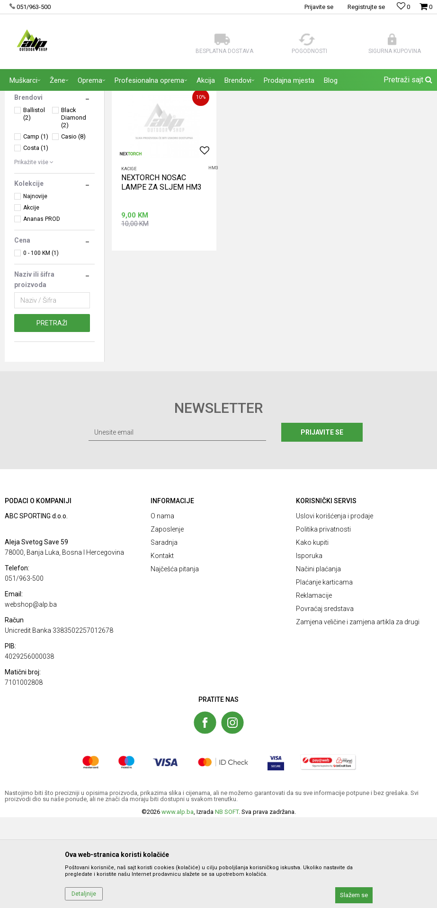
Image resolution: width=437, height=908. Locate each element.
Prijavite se (322, 523)
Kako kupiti (312, 633)
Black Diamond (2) (73, 208)
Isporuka (309, 646)
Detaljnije (83, 894)
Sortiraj (364, 116)
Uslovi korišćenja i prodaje (334, 607)
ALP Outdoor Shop (28, 97)
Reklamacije (314, 686)
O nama (162, 607)
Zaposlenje (167, 620)
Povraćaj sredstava (325, 699)
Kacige (128, 259)
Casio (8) (73, 227)
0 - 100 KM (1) (41, 343)
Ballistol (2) (34, 204)
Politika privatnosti (323, 620)
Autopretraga (323, 116)
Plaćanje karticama (324, 673)
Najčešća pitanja (175, 660)
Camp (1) (35, 227)
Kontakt (162, 646)
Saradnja (164, 633)
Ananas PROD (41, 309)
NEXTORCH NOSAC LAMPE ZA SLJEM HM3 (161, 272)
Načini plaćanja (318, 660)
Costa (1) (35, 238)
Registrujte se (366, 6)
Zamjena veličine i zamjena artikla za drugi (357, 712)
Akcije (31, 298)
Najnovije (35, 287)
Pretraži (51, 414)
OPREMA (30, 148)
